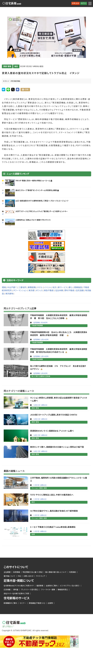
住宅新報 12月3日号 (40, 373)
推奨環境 (39, 586)
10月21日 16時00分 (40, 419)
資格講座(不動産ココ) (37, 603)
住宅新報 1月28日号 (40, 323)
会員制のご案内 (51, 586)
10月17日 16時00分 (40, 435)
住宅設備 (80, 290)
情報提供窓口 (63, 589)
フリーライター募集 (48, 589)
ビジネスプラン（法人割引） (70, 586)
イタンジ (6, 81)
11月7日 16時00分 (39, 485)
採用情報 (16, 572)
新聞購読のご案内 (10, 603)
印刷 (27, 89)
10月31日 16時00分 (40, 405)
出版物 (50, 603)
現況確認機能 (15, 81)
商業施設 (78, 287)
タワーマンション (20, 290)
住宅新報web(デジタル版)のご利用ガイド (19, 586)
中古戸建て (12, 287)
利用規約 (72, 572)
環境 (4, 287)
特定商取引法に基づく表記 (33, 572)
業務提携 (32, 287)
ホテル (40, 287)
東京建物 (9, 294)
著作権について (9, 576)
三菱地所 (22, 287)
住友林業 (59, 290)
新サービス (62, 287)
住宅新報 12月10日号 (40, 356)
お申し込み (75, 3)
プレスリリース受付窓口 (29, 589)
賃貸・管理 (7, 66)
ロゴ (11, 3)
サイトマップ (40, 576)
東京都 (31, 290)
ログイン (83, 3)
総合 (16, 66)
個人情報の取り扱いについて (56, 572)
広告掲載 (7, 589)
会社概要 (7, 572)
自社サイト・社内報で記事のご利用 (16, 593)
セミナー (23, 603)
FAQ (19, 576)
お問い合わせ (28, 576)
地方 (54, 287)
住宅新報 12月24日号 (40, 339)
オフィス (39, 290)
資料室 (15, 589)
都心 (71, 287)
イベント (47, 287)
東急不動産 (49, 290)
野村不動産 (69, 290)
